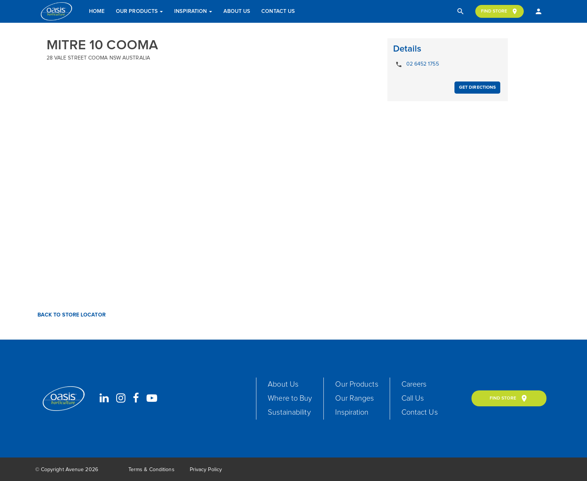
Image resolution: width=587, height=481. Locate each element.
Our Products (139, 11)
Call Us (412, 398)
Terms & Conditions (151, 469)
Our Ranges (354, 398)
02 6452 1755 (416, 64)
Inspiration (193, 11)
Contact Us (278, 11)
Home (97, 11)
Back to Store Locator (71, 315)
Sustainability (289, 412)
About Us (236, 11)
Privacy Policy (206, 469)
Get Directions (477, 87)
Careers (414, 384)
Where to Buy (290, 398)
